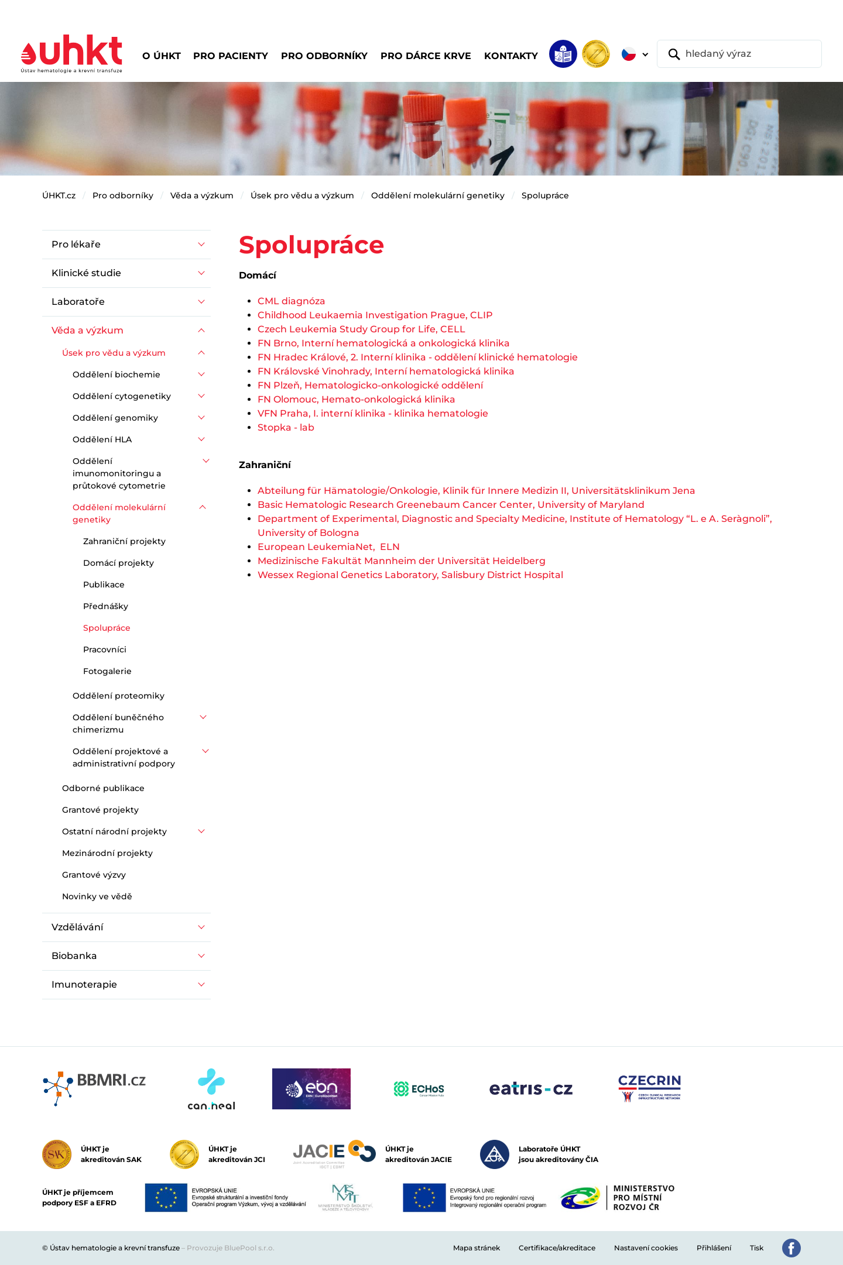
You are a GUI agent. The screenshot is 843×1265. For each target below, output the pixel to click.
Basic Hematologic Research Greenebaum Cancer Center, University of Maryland (451, 504)
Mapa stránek (476, 1247)
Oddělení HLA (102, 439)
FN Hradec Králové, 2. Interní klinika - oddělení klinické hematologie (418, 357)
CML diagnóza (291, 301)
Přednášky (105, 606)
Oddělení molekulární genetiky (438, 195)
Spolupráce (545, 195)
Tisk (756, 1247)
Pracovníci (104, 649)
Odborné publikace (103, 788)
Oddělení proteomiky (119, 695)
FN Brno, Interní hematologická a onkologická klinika (384, 343)
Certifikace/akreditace (557, 1247)
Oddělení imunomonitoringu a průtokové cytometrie (119, 473)
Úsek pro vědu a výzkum (302, 195)
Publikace (104, 584)
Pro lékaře (76, 244)
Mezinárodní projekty (107, 853)
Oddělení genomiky (115, 417)
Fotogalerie (107, 671)
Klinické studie (86, 273)
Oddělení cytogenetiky (122, 396)
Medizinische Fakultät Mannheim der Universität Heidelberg (402, 560)
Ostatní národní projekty (114, 831)
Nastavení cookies (646, 1247)
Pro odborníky (122, 195)
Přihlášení (714, 1247)
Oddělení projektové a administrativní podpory (124, 757)
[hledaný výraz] (739, 54)
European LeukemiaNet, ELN (329, 546)
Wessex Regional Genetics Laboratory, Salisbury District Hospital (410, 574)
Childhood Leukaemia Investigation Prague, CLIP (375, 315)
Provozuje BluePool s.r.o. (231, 1247)
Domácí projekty (118, 563)
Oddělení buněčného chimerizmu (118, 723)
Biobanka (74, 955)
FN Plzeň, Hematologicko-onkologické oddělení (371, 385)
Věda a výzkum (202, 195)
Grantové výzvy (94, 874)
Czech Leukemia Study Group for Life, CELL (361, 329)
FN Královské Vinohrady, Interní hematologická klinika (386, 371)
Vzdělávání (77, 927)
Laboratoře (78, 301)
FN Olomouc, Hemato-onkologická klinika (356, 399)
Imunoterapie (84, 984)
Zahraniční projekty (124, 541)
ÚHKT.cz (59, 195)
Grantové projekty (100, 810)
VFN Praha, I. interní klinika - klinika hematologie (373, 413)
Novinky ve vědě (97, 896)
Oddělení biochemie (116, 374)
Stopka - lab (286, 427)
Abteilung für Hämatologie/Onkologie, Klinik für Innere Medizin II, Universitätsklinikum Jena (476, 490)
